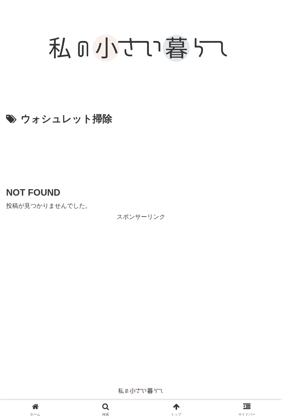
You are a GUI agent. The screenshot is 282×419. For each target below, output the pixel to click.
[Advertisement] (141, 151)
